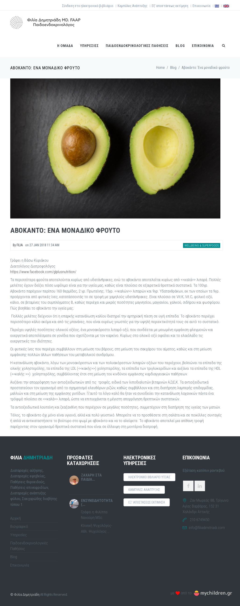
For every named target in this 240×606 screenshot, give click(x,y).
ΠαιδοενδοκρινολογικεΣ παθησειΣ (137, 46)
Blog (180, 46)
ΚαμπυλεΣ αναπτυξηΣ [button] (144, 490)
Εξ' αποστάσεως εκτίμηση (170, 6)
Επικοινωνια (203, 46)
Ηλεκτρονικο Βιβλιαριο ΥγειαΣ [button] (149, 477)
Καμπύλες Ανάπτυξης (132, 6)
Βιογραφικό (19, 526)
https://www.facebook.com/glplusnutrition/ (43, 271)
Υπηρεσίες (18, 534)
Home (160, 67)
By (18, 245)
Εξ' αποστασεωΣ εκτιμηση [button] (146, 502)
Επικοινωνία (201, 6)
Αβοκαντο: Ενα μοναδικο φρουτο (65, 230)
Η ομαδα (65, 46)
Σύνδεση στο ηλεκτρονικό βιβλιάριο (87, 6)
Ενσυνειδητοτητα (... (97, 502)
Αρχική (15, 518)
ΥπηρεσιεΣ (89, 46)
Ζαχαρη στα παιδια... (91, 477)
